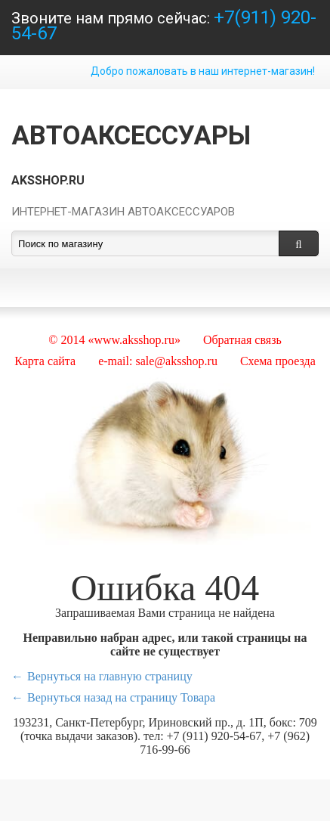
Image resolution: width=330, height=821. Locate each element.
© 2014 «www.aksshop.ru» (114, 339)
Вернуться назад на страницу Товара (121, 697)
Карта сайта (45, 361)
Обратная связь (242, 339)
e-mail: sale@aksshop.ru (157, 361)
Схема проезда (278, 361)
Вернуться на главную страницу (110, 676)
